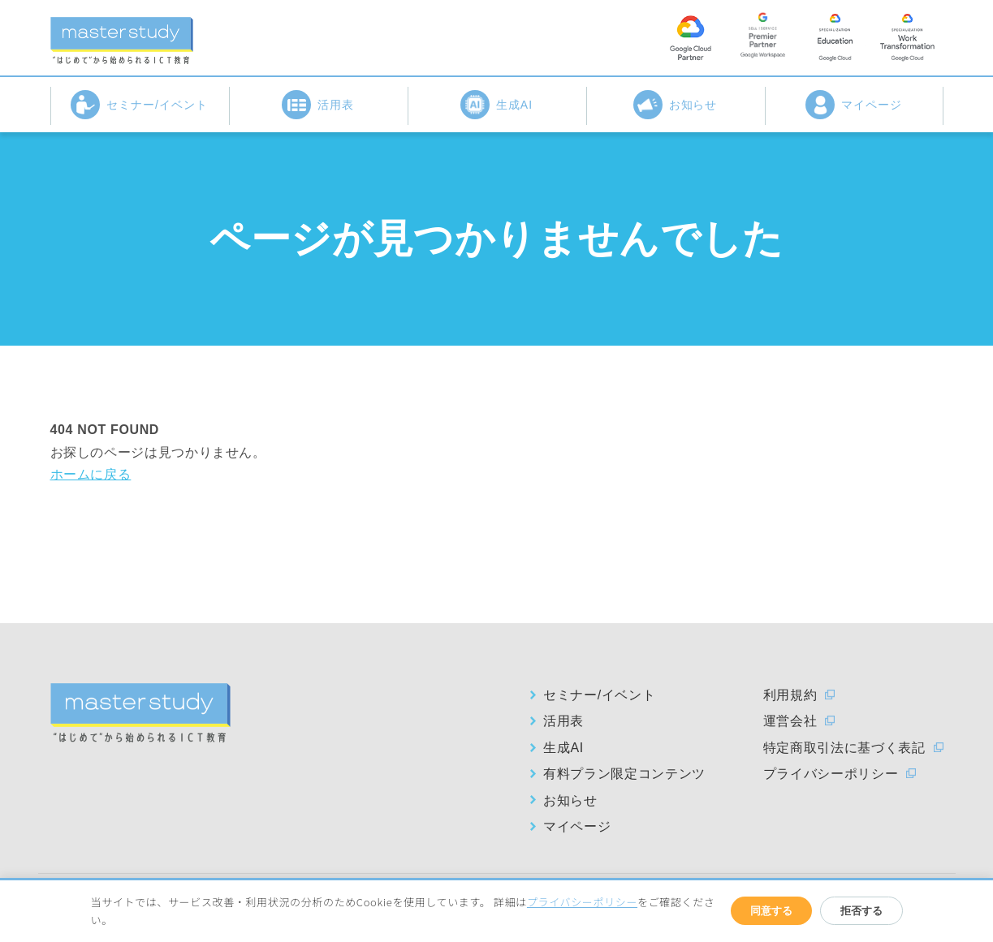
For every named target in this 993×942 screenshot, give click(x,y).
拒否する (861, 911)
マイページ (853, 104)
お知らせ (675, 104)
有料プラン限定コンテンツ (624, 774)
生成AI (496, 104)
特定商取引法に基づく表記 (844, 748)
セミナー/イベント (139, 104)
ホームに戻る (91, 474)
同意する (771, 911)
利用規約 (790, 695)
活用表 (318, 104)
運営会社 (790, 721)
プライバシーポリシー (830, 774)
